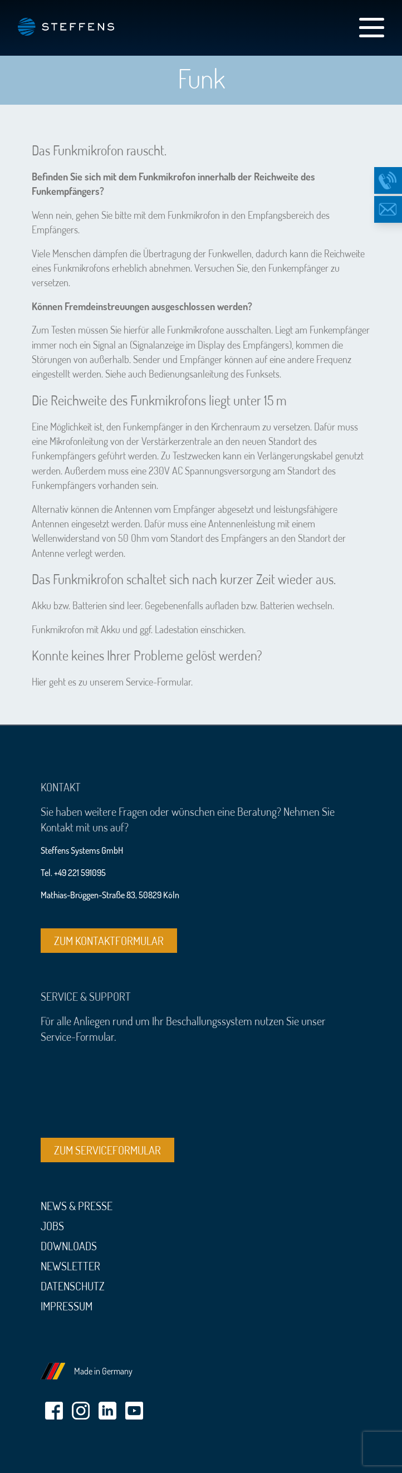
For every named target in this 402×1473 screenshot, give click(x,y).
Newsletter (70, 1266)
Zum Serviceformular (107, 1150)
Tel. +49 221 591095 (73, 872)
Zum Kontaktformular (109, 940)
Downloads (69, 1246)
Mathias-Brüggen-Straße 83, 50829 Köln (110, 895)
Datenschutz (73, 1286)
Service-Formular (158, 682)
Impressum (66, 1306)
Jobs (52, 1225)
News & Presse (76, 1205)
